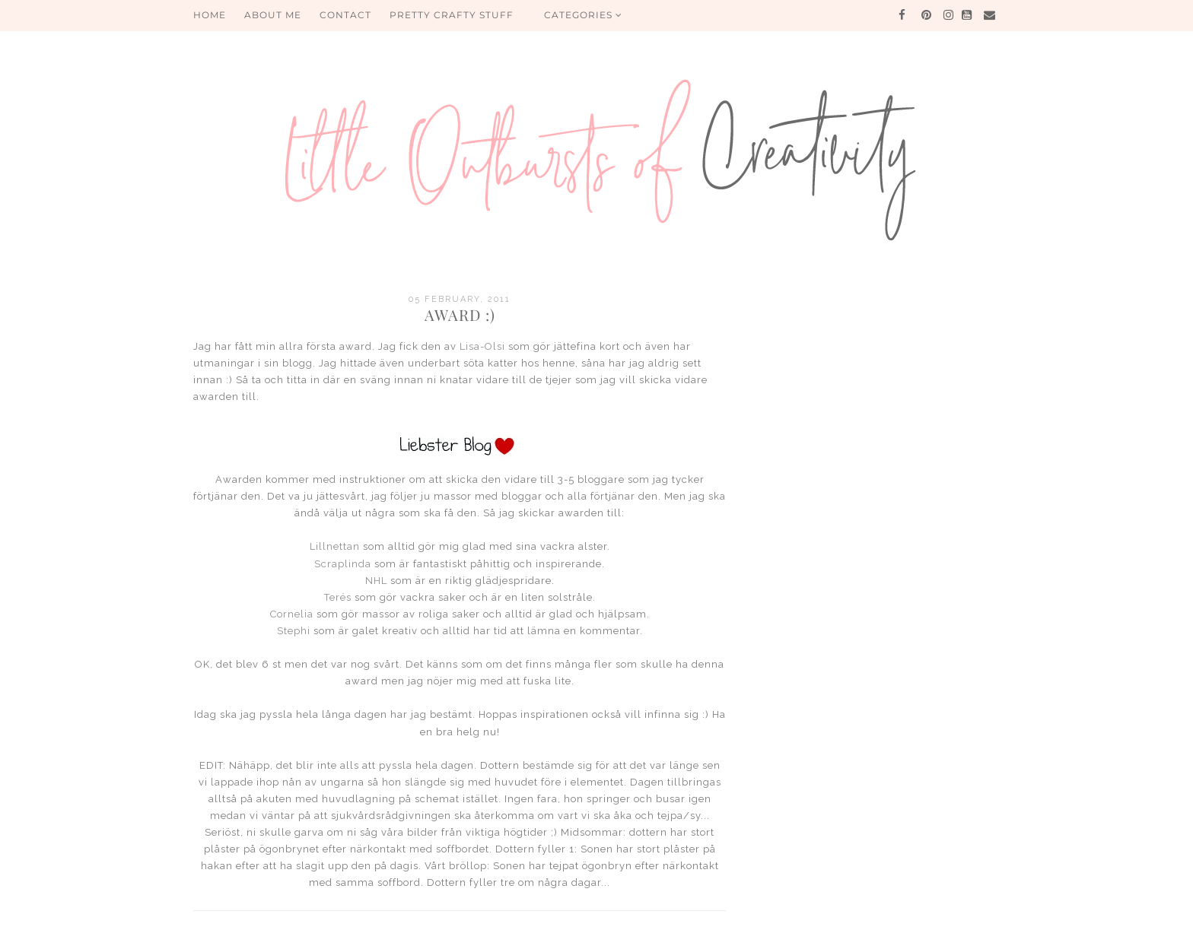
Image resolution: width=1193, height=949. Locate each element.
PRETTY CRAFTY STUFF (452, 15)
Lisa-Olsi (482, 346)
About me (272, 15)
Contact (345, 15)
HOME (209, 15)
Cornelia (291, 614)
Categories (583, 15)
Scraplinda (342, 564)
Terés (338, 597)
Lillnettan (335, 546)
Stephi (293, 630)
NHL (376, 580)
